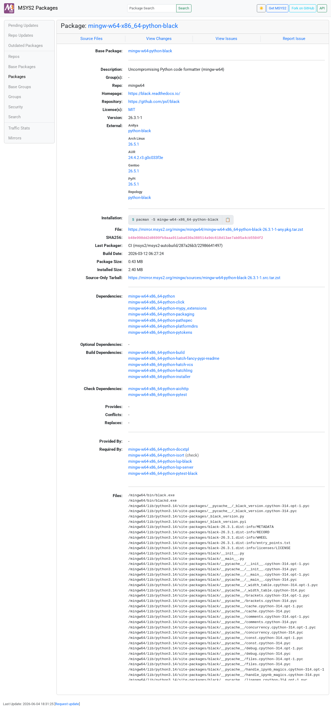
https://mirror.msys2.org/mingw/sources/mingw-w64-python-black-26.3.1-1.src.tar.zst (204, 277)
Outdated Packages (25, 45)
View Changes (159, 38)
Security (15, 107)
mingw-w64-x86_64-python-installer (159, 376)
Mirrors (14, 138)
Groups (14, 96)
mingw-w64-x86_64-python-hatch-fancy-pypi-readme (173, 358)
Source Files (91, 38)
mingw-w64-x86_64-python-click (156, 302)
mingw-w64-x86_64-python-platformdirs (163, 326)
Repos (14, 56)
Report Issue (294, 38)
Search (183, 8)
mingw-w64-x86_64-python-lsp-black (160, 461)
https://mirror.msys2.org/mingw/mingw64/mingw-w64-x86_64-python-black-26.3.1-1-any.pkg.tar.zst (215, 229)
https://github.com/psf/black (154, 101)
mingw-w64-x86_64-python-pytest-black (163, 473)
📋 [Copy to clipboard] (227, 219)
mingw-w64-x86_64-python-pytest (157, 394)
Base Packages (22, 66)
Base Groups (19, 86)
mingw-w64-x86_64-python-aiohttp (158, 388)
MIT (131, 109)
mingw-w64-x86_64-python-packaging (161, 314)
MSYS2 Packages (31, 8)
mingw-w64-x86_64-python (151, 296)
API (322, 8)
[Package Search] (151, 8)
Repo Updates (20, 35)
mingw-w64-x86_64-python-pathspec (160, 320)
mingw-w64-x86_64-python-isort (156, 455)
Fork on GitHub (303, 8)
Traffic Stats (19, 128)
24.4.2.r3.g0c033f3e (145, 157)
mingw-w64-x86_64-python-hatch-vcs (160, 364)
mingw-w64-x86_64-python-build (156, 352)
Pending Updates (23, 25)
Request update (67, 704)
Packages (17, 76)
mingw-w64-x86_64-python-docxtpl (158, 449)
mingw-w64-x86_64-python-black (133, 25)
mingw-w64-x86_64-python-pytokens (160, 332)
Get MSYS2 (277, 8)
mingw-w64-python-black (150, 51)
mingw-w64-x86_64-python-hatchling (160, 370)
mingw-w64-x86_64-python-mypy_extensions (167, 308)
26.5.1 (133, 144)
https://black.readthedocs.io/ (154, 93)
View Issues (226, 38)
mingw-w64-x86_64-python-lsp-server (160, 467)
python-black (139, 130)
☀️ (261, 8)
